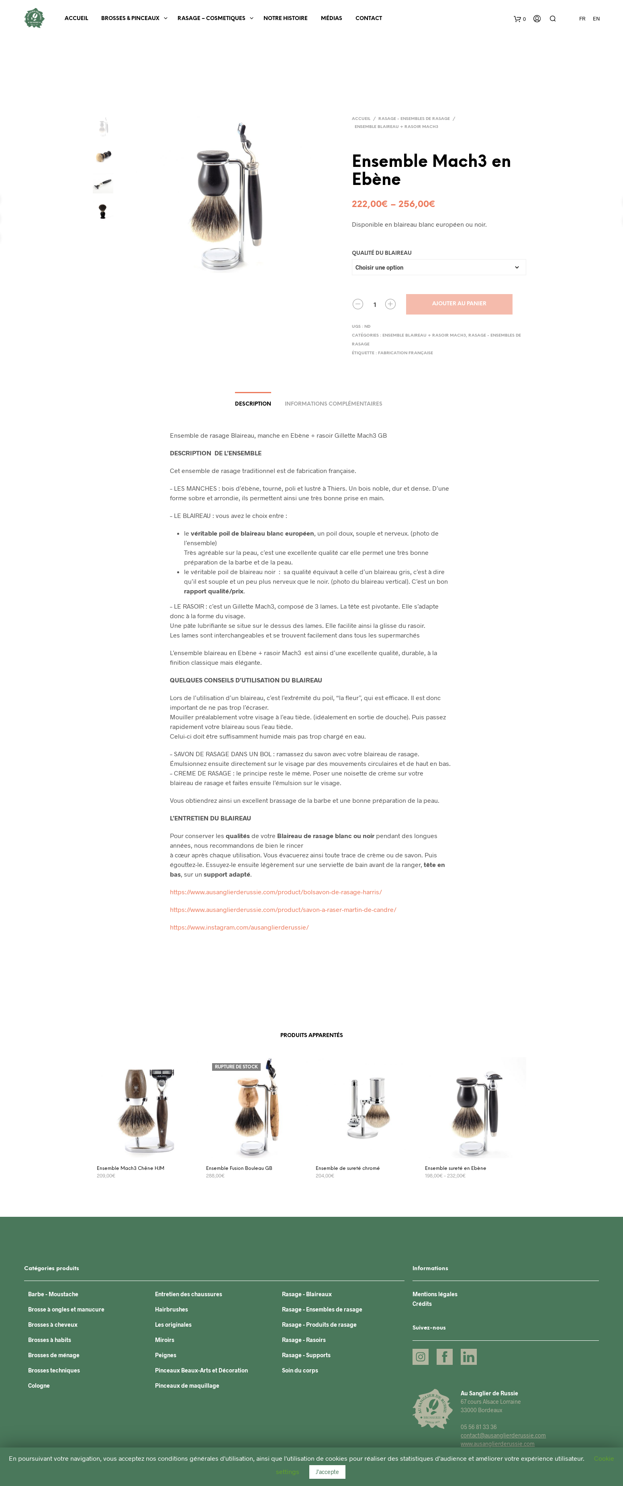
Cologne (39, 1385)
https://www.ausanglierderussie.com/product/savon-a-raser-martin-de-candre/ (283, 909)
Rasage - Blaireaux (307, 1294)
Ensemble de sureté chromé (348, 1168)
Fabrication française (405, 353)
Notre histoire (285, 18)
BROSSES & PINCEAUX (130, 18)
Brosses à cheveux (53, 1324)
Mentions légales (435, 1294)
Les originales (173, 1324)
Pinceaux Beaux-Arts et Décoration (201, 1370)
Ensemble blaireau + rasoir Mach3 (396, 127)
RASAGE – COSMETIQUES (211, 18)
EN (596, 18)
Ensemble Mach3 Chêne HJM (130, 1168)
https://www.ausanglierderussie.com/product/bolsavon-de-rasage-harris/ (276, 891)
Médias (331, 18)
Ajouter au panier (459, 304)
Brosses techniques (54, 1370)
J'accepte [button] (327, 1471)
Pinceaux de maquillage (187, 1385)
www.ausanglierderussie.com (498, 1443)
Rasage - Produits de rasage (319, 1324)
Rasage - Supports (306, 1355)
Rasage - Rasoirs (304, 1339)
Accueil (76, 18)
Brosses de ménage (54, 1355)
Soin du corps (300, 1370)
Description (253, 404)
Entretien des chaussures (188, 1294)
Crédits (422, 1303)
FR (582, 18)
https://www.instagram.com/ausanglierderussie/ (239, 927)
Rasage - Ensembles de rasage (414, 119)
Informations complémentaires (333, 404)
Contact (368, 18)
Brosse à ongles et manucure (66, 1309)
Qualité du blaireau (382, 253)
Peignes (165, 1355)
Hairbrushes (171, 1309)
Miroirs (164, 1339)
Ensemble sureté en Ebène (455, 1168)
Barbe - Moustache (53, 1294)
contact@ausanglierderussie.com (503, 1435)
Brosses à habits (49, 1339)
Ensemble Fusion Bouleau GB (239, 1168)
